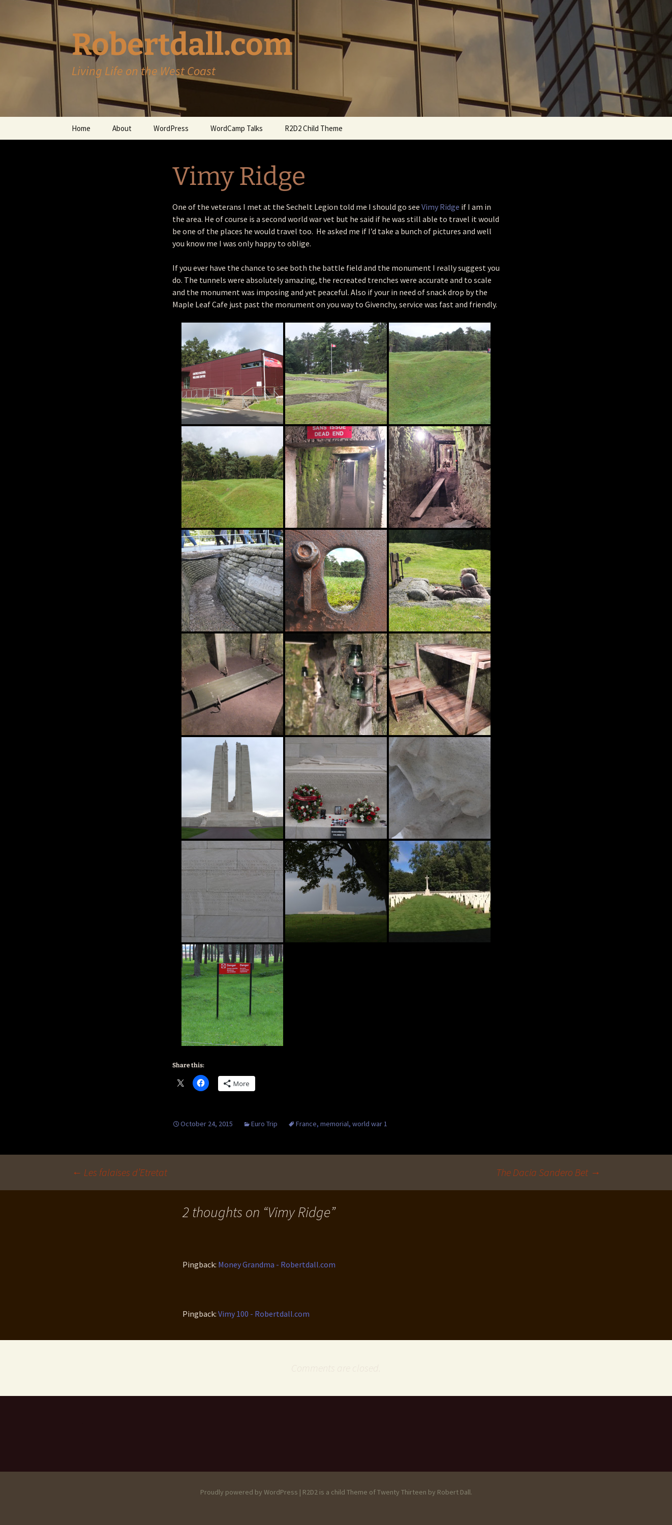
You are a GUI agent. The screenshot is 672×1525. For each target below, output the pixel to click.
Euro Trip (264, 1123)
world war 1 (369, 1123)
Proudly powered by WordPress (249, 1492)
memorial (334, 1123)
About (122, 128)
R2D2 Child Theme (314, 128)
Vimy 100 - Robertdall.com (264, 1314)
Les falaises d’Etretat (119, 1172)
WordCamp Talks (236, 128)
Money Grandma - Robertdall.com (276, 1264)
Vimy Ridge (440, 207)
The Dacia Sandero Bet (548, 1172)
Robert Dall (454, 1492)
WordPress (171, 128)
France (306, 1123)
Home (81, 128)
